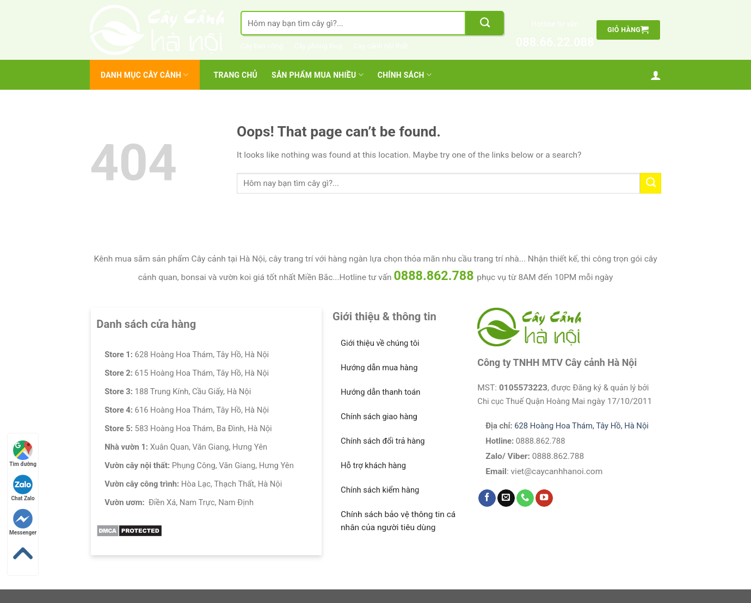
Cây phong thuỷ (318, 46)
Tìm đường (22, 453)
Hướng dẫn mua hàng (379, 367)
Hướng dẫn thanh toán (380, 392)
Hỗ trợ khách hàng (373, 465)
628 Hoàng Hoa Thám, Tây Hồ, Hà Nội (581, 426)
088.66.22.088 (555, 42)
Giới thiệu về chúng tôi (380, 343)
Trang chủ (235, 75)
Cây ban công (262, 46)
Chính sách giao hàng (379, 416)
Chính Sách (405, 75)
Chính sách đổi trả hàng (383, 441)
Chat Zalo (23, 488)
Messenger (22, 522)
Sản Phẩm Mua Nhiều (318, 75)
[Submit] (485, 23)
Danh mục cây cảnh (145, 75)
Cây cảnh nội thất (381, 46)
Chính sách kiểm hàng (380, 490)
